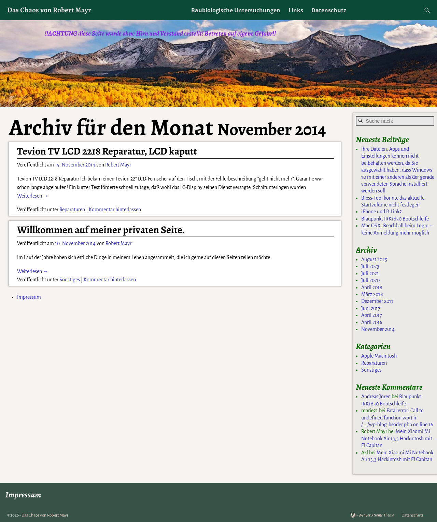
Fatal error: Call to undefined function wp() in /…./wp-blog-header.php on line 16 (397, 417)
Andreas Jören (376, 396)
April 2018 (371, 287)
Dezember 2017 (377, 301)
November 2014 (378, 329)
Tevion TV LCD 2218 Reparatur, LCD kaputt (107, 151)
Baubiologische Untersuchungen (235, 10)
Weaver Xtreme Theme (376, 515)
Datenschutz (328, 10)
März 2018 (372, 294)
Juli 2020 (370, 280)
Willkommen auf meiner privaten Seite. (101, 230)
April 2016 (371, 322)
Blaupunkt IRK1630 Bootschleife (395, 219)
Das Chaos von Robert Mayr (49, 10)
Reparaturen (72, 209)
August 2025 (374, 259)
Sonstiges (69, 279)
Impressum (29, 297)
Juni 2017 (370, 308)
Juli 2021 (370, 273)
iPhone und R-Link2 (381, 211)
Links (295, 10)
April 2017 (371, 315)
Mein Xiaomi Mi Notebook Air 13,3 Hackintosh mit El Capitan (396, 438)
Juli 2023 (370, 266)
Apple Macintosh (379, 356)
